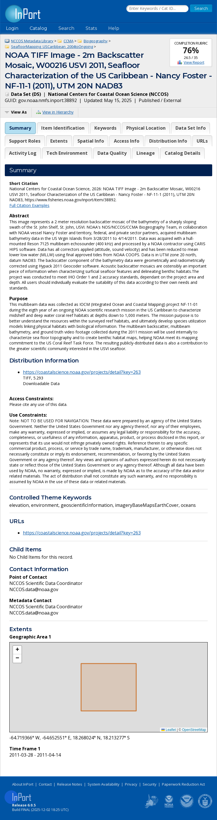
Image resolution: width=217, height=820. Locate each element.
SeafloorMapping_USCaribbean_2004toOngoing (52, 46)
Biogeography (96, 40)
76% (191, 50)
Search (66, 28)
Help (113, 28)
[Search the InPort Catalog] (157, 8)
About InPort (22, 784)
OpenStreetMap (194, 730)
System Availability (104, 784)
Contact (45, 784)
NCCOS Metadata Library (32, 40)
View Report (194, 62)
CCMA (68, 40)
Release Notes (69, 784)
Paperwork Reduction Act (183, 784)
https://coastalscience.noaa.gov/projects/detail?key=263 (82, 372)
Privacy (131, 784)
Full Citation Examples (29, 205)
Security (150, 784)
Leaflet (168, 730)
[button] (17, 650)
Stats (91, 28)
